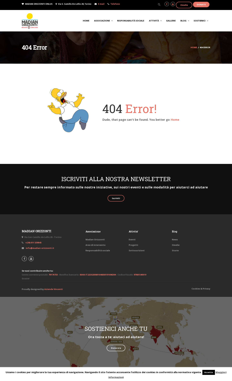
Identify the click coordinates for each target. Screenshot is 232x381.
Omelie (184, 5)
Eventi (132, 239)
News (175, 239)
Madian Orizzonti (95, 239)
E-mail (101, 4)
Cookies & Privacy (201, 288)
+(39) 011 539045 (33, 242)
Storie (175, 250)
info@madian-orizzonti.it (39, 248)
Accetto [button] (208, 372)
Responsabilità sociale (98, 250)
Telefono (115, 4)
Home (175, 120)
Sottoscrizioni (137, 250)
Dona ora (116, 348)
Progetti (133, 245)
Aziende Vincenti (53, 289)
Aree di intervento (96, 245)
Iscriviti (116, 198)
